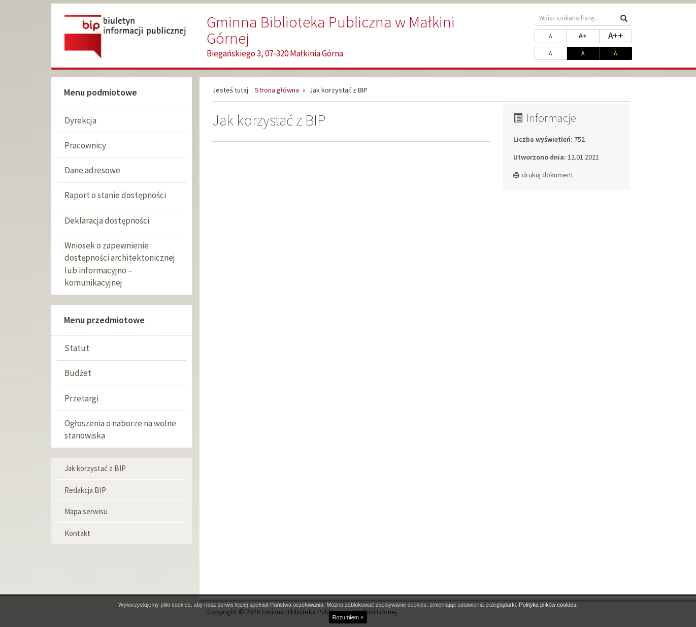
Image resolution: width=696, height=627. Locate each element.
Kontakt (77, 533)
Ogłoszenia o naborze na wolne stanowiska (120, 429)
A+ (589, 35)
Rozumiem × (347, 617)
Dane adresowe (92, 170)
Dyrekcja (80, 120)
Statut (76, 348)
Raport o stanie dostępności (115, 195)
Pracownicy (85, 145)
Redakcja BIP (85, 490)
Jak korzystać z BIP (95, 468)
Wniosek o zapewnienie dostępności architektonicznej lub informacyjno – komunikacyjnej (119, 264)
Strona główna (277, 90)
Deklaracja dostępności (106, 220)
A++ (620, 35)
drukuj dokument (543, 174)
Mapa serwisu (86, 511)
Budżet (77, 373)
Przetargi (81, 398)
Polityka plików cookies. (548, 605)
